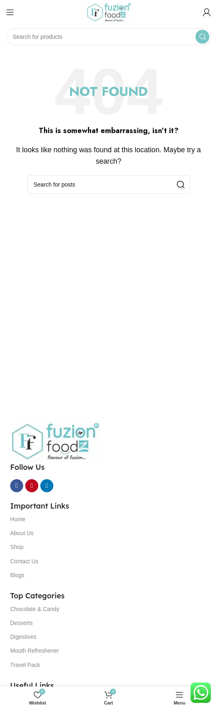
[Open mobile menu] (10, 12)
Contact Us (24, 561)
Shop (17, 547)
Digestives (23, 636)
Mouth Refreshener (34, 650)
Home (17, 519)
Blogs (17, 575)
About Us (22, 533)
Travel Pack (25, 665)
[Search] (108, 36)
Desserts (21, 623)
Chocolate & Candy (34, 609)
